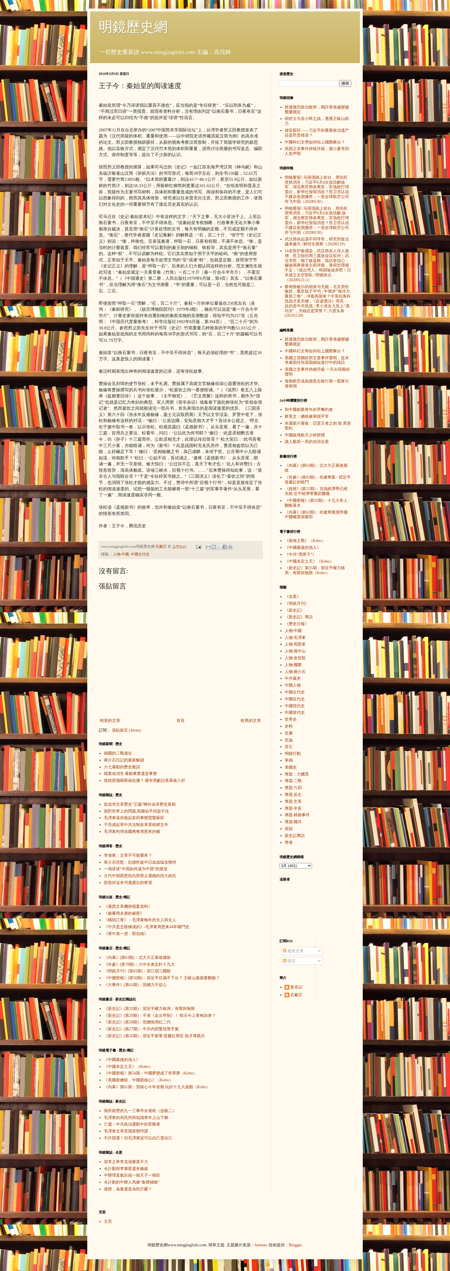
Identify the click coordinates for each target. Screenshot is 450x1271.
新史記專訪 (295, 835)
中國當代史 (295, 712)
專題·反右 (293, 794)
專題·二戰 (293, 781)
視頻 (289, 829)
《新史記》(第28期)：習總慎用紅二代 (137, 1022)
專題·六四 (293, 788)
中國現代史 (295, 706)
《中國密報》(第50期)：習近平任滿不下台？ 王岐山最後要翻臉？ (162, 978)
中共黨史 (293, 678)
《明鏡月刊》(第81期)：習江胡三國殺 (137, 971)
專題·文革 (293, 801)
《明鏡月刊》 (297, 603)
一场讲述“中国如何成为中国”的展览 (136, 869)
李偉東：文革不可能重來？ (128, 855)
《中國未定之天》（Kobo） (128, 1066)
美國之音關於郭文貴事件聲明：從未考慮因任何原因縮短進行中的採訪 (317, 360)
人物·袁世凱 (295, 658)
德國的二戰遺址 (118, 753)
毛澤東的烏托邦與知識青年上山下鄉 (136, 1117)
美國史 (291, 767)
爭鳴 (289, 760)
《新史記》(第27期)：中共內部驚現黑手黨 (141, 1029)
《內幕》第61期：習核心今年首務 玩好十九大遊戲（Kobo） (157, 1087)
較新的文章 (110, 720)
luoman (261, 1245)
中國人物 (293, 685)
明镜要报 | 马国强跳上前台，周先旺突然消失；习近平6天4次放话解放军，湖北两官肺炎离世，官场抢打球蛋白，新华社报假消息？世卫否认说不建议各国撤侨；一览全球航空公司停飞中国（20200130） (317, 189)
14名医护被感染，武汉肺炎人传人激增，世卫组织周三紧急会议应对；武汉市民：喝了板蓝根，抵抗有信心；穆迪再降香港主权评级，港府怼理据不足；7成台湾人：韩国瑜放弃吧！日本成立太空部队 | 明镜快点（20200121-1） (318, 265)
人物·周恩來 (295, 644)
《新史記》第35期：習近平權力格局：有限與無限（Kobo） (315, 570)
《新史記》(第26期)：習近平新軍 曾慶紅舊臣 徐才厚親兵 (154, 1036)
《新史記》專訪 (299, 617)
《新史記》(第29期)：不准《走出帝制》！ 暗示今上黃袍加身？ (160, 1015)
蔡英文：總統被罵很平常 (307, 416)
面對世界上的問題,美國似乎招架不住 (136, 811)
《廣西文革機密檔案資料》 (128, 906)
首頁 (180, 720)
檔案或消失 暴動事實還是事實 (130, 773)
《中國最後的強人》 (122, 1060)
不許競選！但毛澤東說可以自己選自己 (138, 1138)
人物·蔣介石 (295, 672)
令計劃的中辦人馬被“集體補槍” (132, 1182)
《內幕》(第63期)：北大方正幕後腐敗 (137, 957)
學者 (289, 842)
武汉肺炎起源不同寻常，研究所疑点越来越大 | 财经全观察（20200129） (317, 241)
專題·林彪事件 (297, 815)
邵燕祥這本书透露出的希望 (128, 883)
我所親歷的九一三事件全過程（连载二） (140, 1111)
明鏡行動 (293, 753)
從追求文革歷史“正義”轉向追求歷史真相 (140, 804)
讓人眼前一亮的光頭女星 (307, 442)
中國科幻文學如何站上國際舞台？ (315, 142)
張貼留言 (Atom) (126, 730)
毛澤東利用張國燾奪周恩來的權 (132, 831)
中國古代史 (140, 554)
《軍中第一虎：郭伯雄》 (126, 934)
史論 (289, 740)
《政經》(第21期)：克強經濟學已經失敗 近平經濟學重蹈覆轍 (316, 491)
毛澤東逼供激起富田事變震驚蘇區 (134, 818)
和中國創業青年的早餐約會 (309, 409)
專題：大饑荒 (297, 774)
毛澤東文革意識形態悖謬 (126, 1131)
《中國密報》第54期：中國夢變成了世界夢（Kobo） (150, 1073)
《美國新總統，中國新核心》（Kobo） (138, 1080)
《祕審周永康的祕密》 (124, 913)
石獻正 (296, 995)
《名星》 (293, 596)
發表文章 (293, 951)
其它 (289, 747)
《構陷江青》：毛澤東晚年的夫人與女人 (140, 920)
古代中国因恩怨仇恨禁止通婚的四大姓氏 (140, 876)
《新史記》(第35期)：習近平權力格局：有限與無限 (149, 1008)
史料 (289, 726)
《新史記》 (295, 610)
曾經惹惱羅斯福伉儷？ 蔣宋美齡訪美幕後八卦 (144, 780)
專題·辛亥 (293, 808)
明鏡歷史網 (133, 26)
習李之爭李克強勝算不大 (126, 1162)
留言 (289, 961)
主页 (108, 1221)
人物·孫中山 (295, 651)
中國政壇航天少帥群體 (305, 435)
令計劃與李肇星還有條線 (126, 1169)
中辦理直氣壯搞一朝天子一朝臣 (132, 1175)
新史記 (296, 987)
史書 (289, 733)
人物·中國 (121, 554)
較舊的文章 (251, 720)
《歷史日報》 (297, 624)
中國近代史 (295, 699)
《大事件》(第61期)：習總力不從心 (135, 985)
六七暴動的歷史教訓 (122, 767)
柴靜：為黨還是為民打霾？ (128, 1189)
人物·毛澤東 (295, 638)
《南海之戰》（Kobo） (305, 541)
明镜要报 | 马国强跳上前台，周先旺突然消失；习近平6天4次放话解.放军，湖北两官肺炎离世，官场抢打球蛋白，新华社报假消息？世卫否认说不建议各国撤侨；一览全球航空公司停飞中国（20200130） (317, 220)
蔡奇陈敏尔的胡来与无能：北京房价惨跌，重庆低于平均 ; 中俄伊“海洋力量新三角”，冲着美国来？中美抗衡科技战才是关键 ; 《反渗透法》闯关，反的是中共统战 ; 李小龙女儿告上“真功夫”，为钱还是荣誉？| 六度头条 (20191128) (318, 301)
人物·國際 (293, 665)
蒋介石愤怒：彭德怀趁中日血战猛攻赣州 (140, 862)
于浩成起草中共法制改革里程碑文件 (136, 825)
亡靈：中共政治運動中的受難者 (132, 1124)
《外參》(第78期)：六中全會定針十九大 (139, 964)
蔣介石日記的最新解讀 (124, 760)
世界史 (291, 719)
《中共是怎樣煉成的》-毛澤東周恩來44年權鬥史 (147, 927)
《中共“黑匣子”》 (300, 554)
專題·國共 (293, 822)
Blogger (295, 1245)
